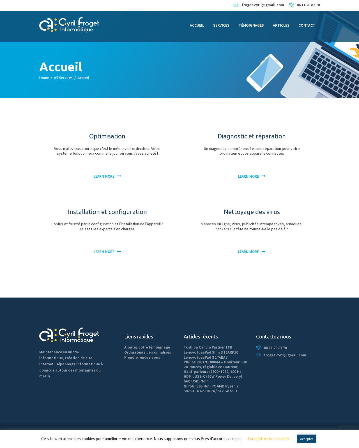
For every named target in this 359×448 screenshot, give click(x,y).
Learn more (104, 176)
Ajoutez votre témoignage (147, 347)
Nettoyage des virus (252, 211)
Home (44, 78)
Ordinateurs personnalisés (147, 352)
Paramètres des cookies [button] (269, 438)
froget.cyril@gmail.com (285, 355)
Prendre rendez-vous (142, 357)
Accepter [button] (306, 439)
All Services (63, 78)
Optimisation (107, 136)
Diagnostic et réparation (252, 136)
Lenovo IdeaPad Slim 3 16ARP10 (211, 352)
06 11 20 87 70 (275, 347)
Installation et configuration (107, 211)
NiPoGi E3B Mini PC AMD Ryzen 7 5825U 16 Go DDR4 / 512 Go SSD (211, 388)
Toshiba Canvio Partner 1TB (208, 347)
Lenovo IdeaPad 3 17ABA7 (205, 357)
